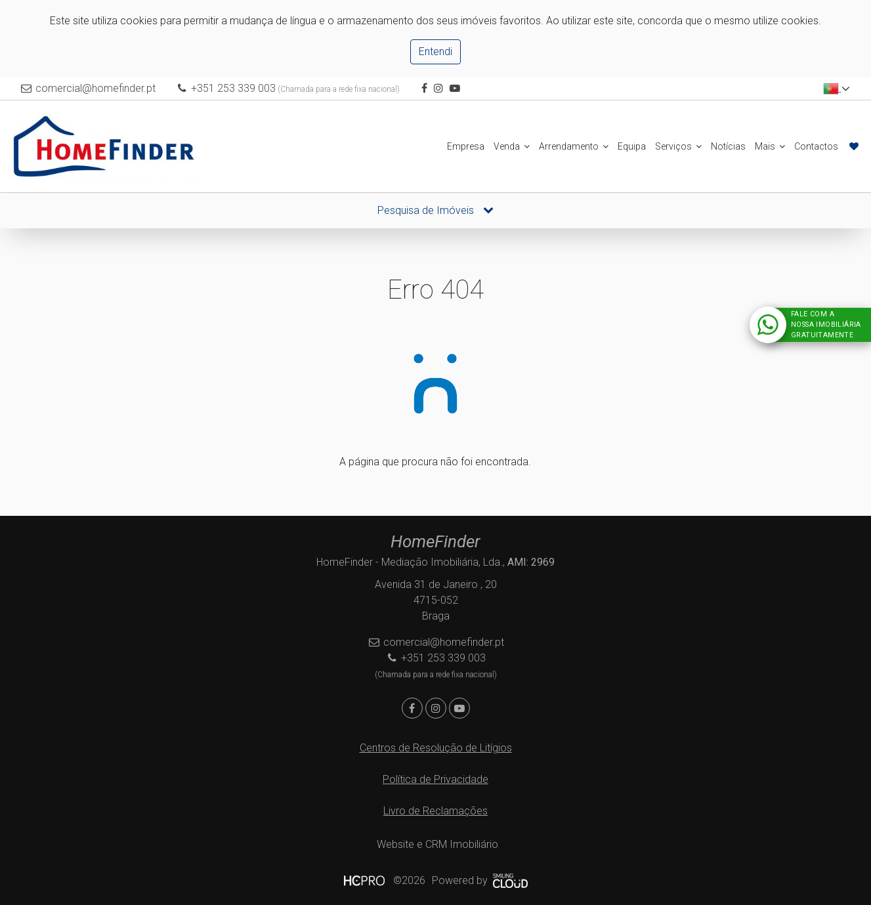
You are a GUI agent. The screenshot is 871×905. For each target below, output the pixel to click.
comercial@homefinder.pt (96, 88)
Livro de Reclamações (435, 811)
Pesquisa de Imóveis (435, 210)
